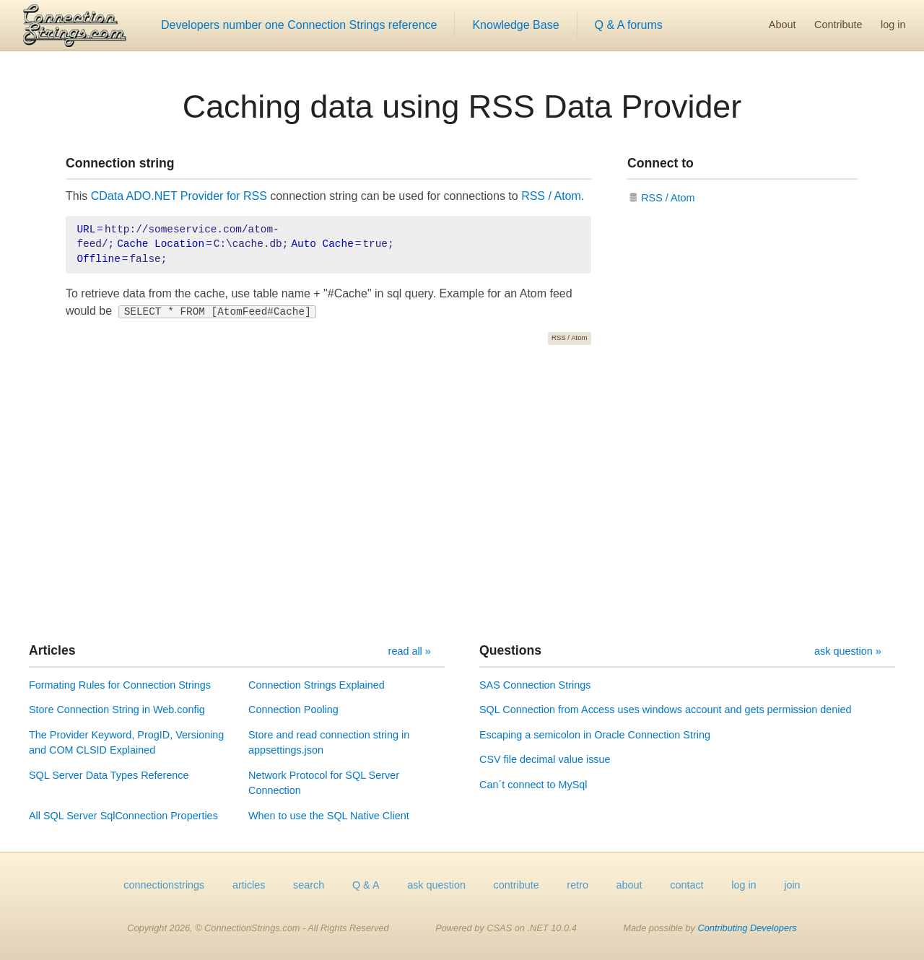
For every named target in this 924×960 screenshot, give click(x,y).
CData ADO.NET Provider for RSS (179, 196)
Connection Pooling (293, 709)
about (629, 885)
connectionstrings (163, 885)
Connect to (660, 163)
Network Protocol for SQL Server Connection (323, 783)
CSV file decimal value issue (545, 759)
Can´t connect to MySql (533, 784)
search (308, 885)
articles (249, 885)
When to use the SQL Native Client (328, 815)
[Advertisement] (462, 494)
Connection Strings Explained (316, 685)
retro (577, 885)
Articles (52, 650)
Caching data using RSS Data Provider (462, 106)
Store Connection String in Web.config (117, 709)
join (792, 885)
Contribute (838, 24)
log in (893, 24)
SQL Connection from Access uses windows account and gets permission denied (665, 709)
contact (686, 885)
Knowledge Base (515, 25)
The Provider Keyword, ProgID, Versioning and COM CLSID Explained (126, 742)
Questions (510, 650)
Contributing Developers (746, 927)
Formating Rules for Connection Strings (120, 685)
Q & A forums (629, 25)
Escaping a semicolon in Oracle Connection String (594, 735)
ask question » (847, 651)
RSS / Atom (551, 196)
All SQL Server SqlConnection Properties (123, 815)
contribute (516, 885)
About (782, 24)
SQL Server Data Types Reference (109, 775)
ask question (436, 885)
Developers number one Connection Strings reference (299, 25)
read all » (409, 651)
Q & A (366, 885)
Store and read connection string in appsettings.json (328, 742)
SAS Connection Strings (534, 685)
